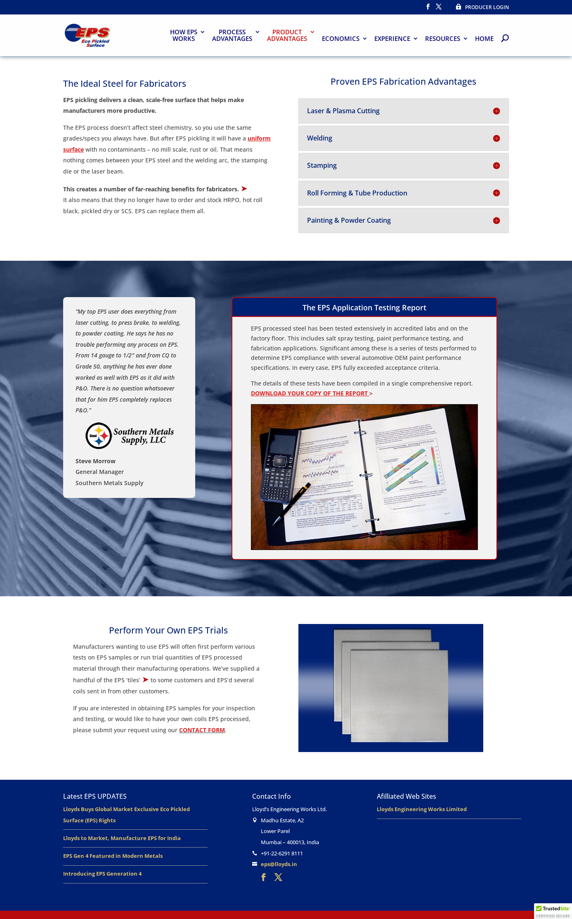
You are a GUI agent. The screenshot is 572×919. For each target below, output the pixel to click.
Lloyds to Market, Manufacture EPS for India (122, 838)
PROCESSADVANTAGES (232, 36)
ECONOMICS (340, 39)
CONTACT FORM (202, 730)
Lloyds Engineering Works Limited (422, 809)
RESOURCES (442, 39)
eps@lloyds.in (279, 864)
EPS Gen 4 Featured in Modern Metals (113, 855)
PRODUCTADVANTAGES (287, 36)
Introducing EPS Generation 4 (102, 873)
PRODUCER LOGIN (479, 7)
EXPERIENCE (392, 39)
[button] (553, 911)
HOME (484, 39)
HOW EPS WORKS (183, 36)
